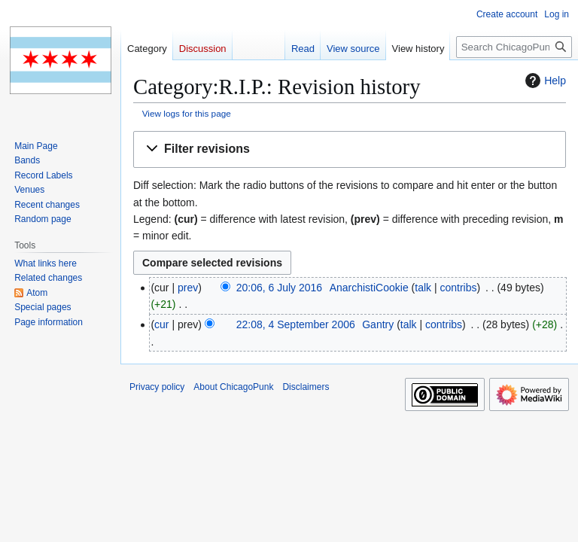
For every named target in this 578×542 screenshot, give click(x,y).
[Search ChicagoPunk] (514, 47)
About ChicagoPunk (233, 387)
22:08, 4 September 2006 (295, 324)
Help (544, 80)
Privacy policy (156, 387)
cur (161, 324)
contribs (458, 288)
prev (188, 288)
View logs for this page (186, 113)
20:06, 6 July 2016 (279, 288)
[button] (349, 149)
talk (423, 288)
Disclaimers (305, 387)
